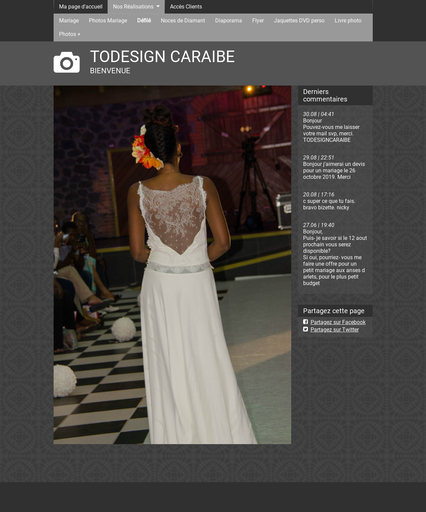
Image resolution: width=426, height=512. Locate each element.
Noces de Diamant (183, 20)
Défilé (144, 20)
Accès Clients (186, 6)
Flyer (258, 20)
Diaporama (228, 20)
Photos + (69, 34)
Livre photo (348, 20)
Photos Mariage (108, 20)
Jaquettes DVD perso (299, 20)
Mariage (69, 20)
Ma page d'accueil (81, 6)
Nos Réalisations (133, 6)
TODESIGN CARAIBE (162, 56)
